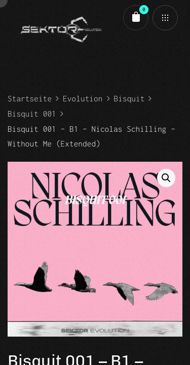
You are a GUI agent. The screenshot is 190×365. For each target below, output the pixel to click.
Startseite (30, 98)
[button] (166, 178)
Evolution (82, 98)
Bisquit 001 (32, 113)
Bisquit (129, 98)
